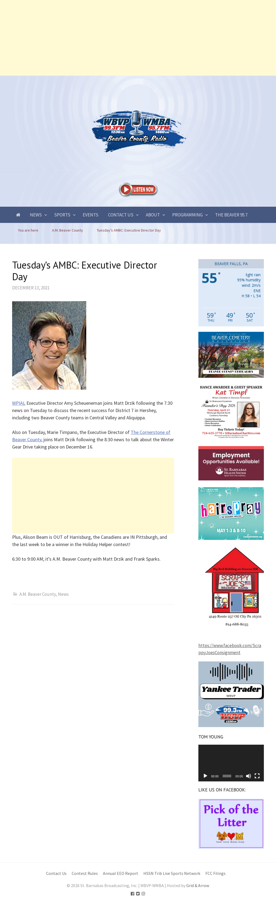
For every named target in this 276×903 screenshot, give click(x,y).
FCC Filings (215, 873)
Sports (62, 215)
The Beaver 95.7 (231, 215)
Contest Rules (85, 873)
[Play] (205, 776)
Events (90, 215)
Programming (187, 215)
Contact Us (120, 215)
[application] (231, 763)
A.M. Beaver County (37, 594)
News (36, 215)
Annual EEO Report (120, 873)
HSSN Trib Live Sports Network (171, 873)
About (153, 215)
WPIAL (18, 403)
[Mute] (248, 776)
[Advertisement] (138, 38)
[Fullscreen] (257, 776)
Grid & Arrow (197, 885)
